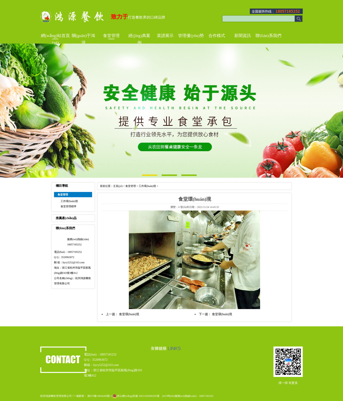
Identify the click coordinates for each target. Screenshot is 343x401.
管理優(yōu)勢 (191, 35)
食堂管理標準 (68, 206)
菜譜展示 (165, 35)
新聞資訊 (242, 35)
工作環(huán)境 (69, 201)
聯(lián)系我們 (268, 35)
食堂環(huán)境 (129, 314)
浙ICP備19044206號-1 (99, 395)
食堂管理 (111, 35)
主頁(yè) (117, 186)
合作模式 (216, 35)
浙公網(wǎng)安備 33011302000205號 (135, 395)
